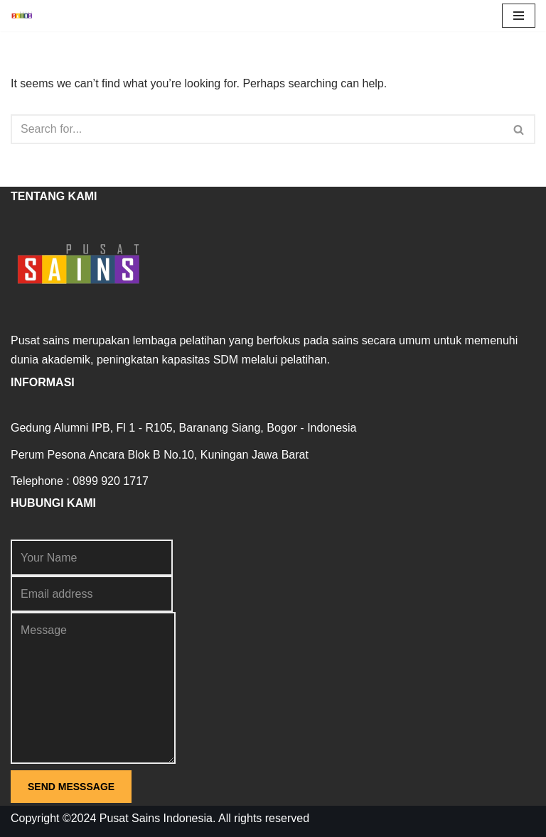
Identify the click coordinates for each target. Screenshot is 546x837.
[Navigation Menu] (518, 16)
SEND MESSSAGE (71, 786)
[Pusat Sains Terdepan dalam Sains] (26, 15)
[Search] (257, 129)
